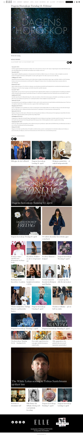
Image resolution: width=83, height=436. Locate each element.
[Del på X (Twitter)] (70, 62)
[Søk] (74, 2)
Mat (48, 2)
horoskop (14, 135)
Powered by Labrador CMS (41, 434)
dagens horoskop (20, 135)
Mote (14, 2)
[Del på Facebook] (68, 62)
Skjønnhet (26, 2)
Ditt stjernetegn (61, 2)
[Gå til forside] (9, 2)
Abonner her (69, 2)
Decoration (43, 2)
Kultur (36, 2)
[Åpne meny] (4, 2)
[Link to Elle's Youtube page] (20, 422)
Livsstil (32, 2)
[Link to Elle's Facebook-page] (16, 422)
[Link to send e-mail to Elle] (23, 422)
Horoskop (19, 2)
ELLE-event (52, 2)
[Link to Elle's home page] (41, 422)
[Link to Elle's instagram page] (12, 422)
